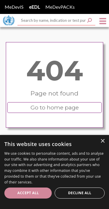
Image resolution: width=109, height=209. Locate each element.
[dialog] (54, 172)
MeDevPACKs (60, 7)
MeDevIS (14, 7)
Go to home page (55, 107)
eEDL (34, 7)
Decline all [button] (79, 192)
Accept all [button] (28, 192)
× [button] (102, 141)
